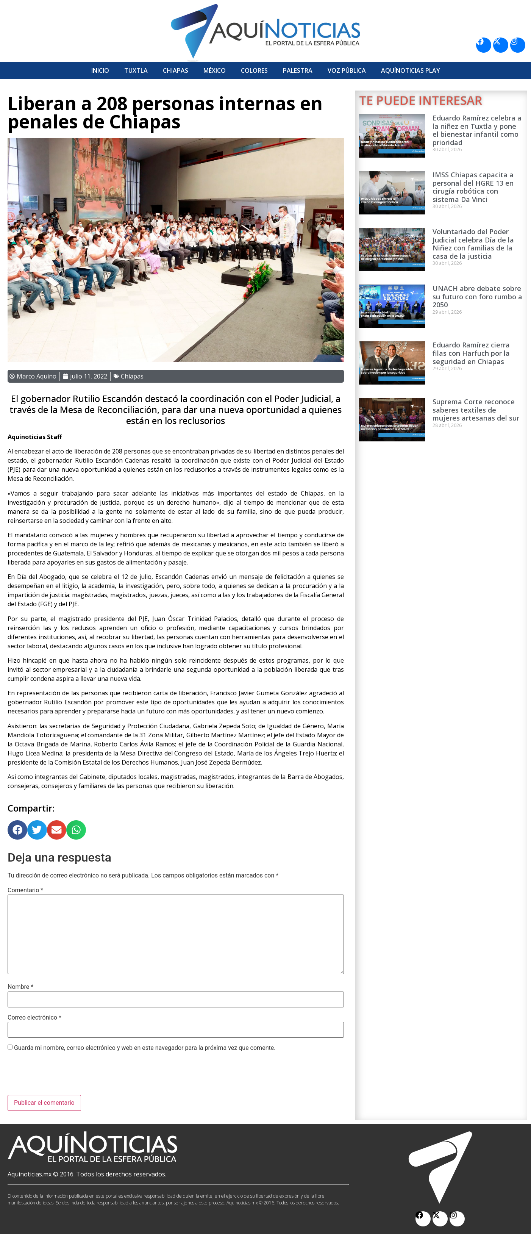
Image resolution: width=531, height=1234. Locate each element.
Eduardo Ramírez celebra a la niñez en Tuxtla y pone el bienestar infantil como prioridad (477, 130)
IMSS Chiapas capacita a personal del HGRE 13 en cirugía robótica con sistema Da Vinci (473, 187)
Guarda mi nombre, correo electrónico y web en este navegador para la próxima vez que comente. (144, 1048)
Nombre (20, 987)
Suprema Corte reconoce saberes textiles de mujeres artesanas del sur (476, 409)
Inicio (100, 70)
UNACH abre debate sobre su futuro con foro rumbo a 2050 (477, 296)
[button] (17, 830)
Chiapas (175, 70)
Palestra (297, 70)
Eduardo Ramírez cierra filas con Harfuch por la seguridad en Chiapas (471, 353)
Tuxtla (136, 70)
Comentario (25, 890)
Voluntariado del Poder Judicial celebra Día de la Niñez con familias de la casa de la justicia (473, 244)
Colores (254, 70)
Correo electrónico (34, 1018)
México (214, 70)
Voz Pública (347, 70)
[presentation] (65, 1076)
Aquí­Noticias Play (410, 70)
